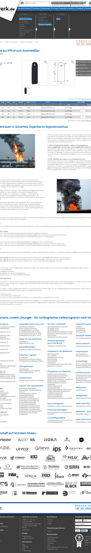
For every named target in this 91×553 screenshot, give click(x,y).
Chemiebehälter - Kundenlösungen (29, 409)
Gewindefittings (80, 330)
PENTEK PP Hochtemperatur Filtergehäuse (60, 379)
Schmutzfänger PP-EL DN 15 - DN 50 (29, 332)
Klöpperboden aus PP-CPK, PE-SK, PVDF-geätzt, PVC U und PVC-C (59, 365)
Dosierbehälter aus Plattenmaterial (29, 407)
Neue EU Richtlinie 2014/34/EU (28, 328)
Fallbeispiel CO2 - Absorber (55, 357)
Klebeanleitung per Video (26, 343)
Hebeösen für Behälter (26, 42)
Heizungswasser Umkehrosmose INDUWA (59, 398)
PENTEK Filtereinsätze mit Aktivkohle (58, 391)
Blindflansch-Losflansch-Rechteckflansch (59, 406)
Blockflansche (51, 362)
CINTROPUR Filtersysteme (55, 393)
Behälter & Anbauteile (11, 42)
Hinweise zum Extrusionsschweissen (30, 349)
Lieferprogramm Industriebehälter (29, 400)
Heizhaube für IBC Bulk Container (57, 337)
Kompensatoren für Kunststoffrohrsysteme (82, 354)
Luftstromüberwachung (26, 372)
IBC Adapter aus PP (53, 330)
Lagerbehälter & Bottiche (26, 395)
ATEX (1, 42)
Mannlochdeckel (52, 359)
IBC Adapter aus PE (53, 328)
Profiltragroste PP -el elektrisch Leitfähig (31, 361)
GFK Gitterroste (23, 357)
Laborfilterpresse (81, 390)
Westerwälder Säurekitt (83, 414)
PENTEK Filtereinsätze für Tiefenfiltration (59, 389)
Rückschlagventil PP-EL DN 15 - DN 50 (30, 333)
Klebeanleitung (23, 341)
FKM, (6, 408)
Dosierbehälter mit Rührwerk (27, 402)
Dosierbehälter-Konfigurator (27, 388)
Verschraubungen (81, 332)
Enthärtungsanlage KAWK (55, 396)
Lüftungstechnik (24, 369)
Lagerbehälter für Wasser (26, 397)
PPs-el (36, 42)
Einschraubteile (80, 328)
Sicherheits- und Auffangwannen (29, 398)
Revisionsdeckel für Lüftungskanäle (29, 370)
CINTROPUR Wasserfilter (54, 394)
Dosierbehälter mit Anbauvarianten (29, 405)
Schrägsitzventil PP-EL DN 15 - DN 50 (30, 335)
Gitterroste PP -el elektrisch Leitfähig (30, 359)
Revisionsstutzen (52, 360)
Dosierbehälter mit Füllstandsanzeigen (30, 411)
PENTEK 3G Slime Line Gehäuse (56, 374)
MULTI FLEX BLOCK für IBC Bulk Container (60, 332)
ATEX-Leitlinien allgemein (26, 326)
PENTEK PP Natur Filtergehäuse (56, 381)
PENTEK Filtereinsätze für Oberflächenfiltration (54, 386)
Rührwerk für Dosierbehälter (27, 404)
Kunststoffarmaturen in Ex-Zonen (29, 330)
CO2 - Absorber (52, 355)
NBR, (3, 408)
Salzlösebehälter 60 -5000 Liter (28, 393)
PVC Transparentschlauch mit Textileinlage (31, 380)
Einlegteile (79, 326)
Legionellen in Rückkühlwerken (56, 346)
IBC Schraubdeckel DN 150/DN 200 (57, 326)
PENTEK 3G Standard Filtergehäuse (57, 375)
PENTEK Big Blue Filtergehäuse (56, 377)
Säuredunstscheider (53, 354)
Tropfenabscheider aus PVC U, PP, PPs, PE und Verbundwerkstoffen (60, 421)
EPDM (10, 408)
